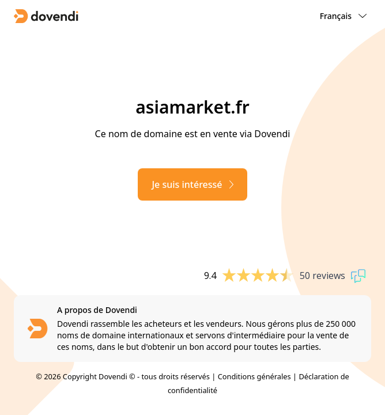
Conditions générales (254, 376)
